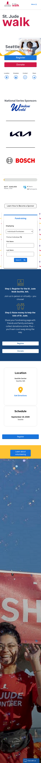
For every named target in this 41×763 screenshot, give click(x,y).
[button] (31, 760)
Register (20, 57)
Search (20, 260)
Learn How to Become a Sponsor (20, 206)
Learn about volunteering (20, 452)
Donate (20, 64)
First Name (10, 241)
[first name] (20, 245)
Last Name (10, 250)
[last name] (20, 254)
